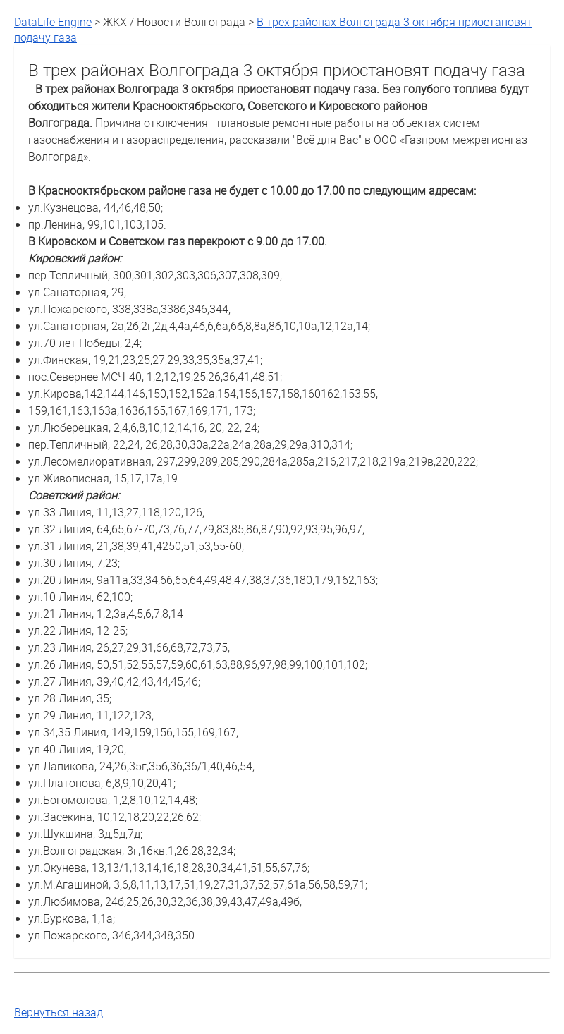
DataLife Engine (53, 22)
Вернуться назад (58, 1012)
